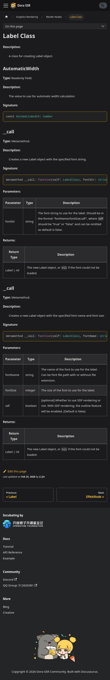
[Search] (103, 5)
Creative (8, 612)
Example (9, 558)
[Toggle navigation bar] (6, 5)
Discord (10, 579)
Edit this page (14, 471)
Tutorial (8, 546)
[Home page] (6, 17)
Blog (6, 607)
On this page (14, 26)
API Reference (12, 552)
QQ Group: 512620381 (20, 585)
